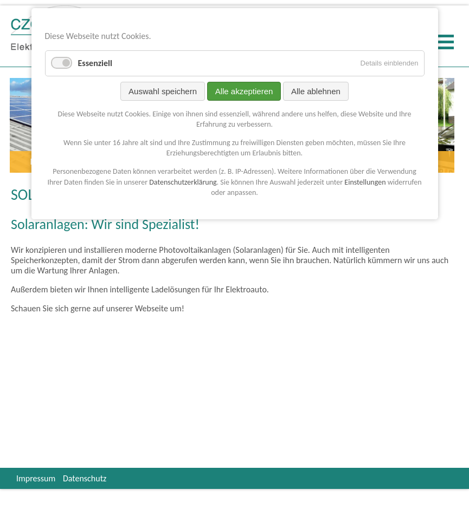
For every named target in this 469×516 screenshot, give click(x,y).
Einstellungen (365, 182)
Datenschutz (84, 478)
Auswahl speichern (163, 91)
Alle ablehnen (315, 91)
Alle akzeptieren (244, 91)
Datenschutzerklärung (182, 182)
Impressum (35, 478)
